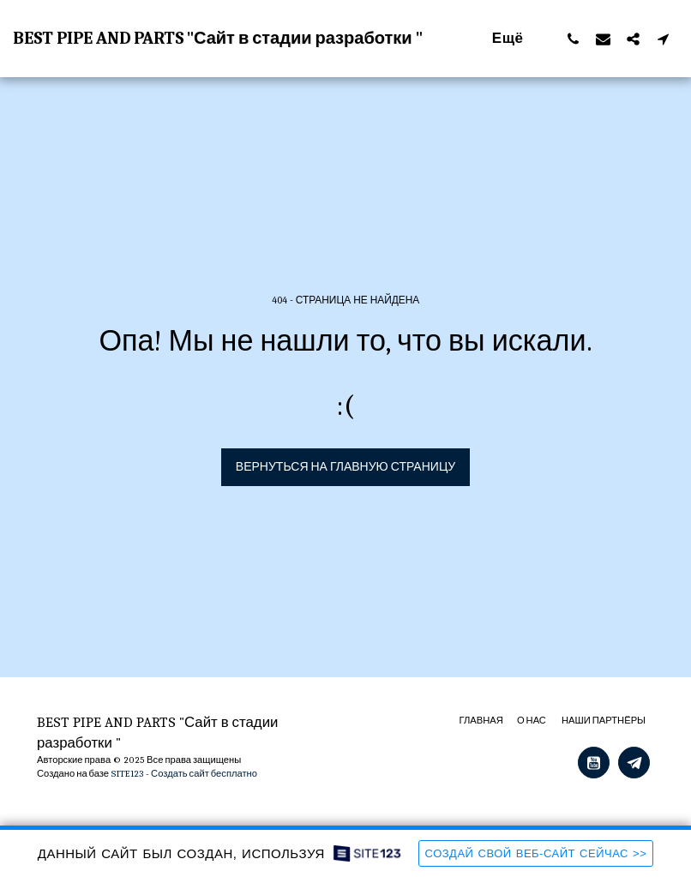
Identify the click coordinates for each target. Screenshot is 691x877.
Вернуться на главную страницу (345, 467)
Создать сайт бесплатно (204, 773)
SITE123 (127, 773)
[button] (573, 38)
